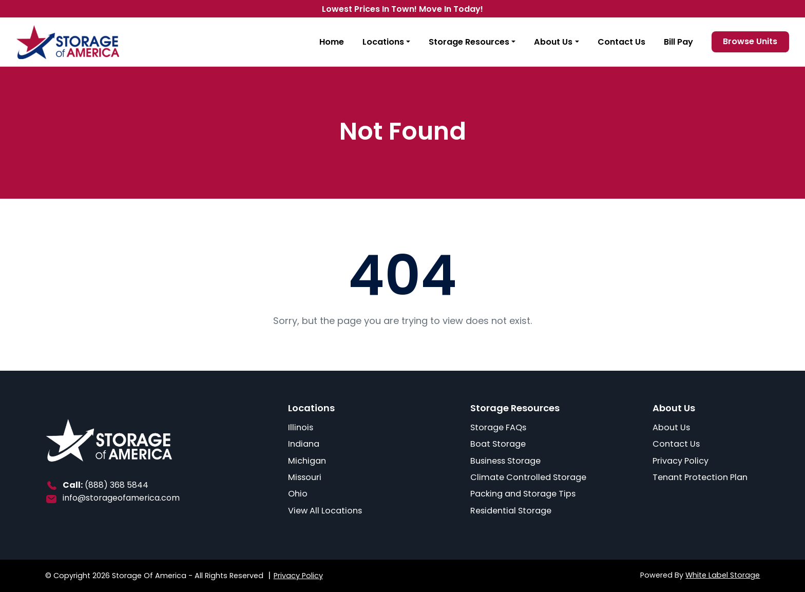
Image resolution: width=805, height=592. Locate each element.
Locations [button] (383, 42)
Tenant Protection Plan (700, 477)
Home (331, 42)
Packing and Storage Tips (523, 494)
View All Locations (325, 511)
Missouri (304, 477)
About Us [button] (553, 42)
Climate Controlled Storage (528, 477)
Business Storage (505, 461)
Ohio (298, 494)
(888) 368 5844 (116, 485)
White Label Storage (722, 575)
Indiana (303, 444)
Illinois (300, 427)
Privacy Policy (680, 461)
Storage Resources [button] (469, 42)
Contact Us (621, 42)
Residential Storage (510, 511)
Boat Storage (498, 444)
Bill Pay (678, 42)
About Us (671, 427)
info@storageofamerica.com (121, 498)
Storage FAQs (498, 427)
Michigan (307, 461)
